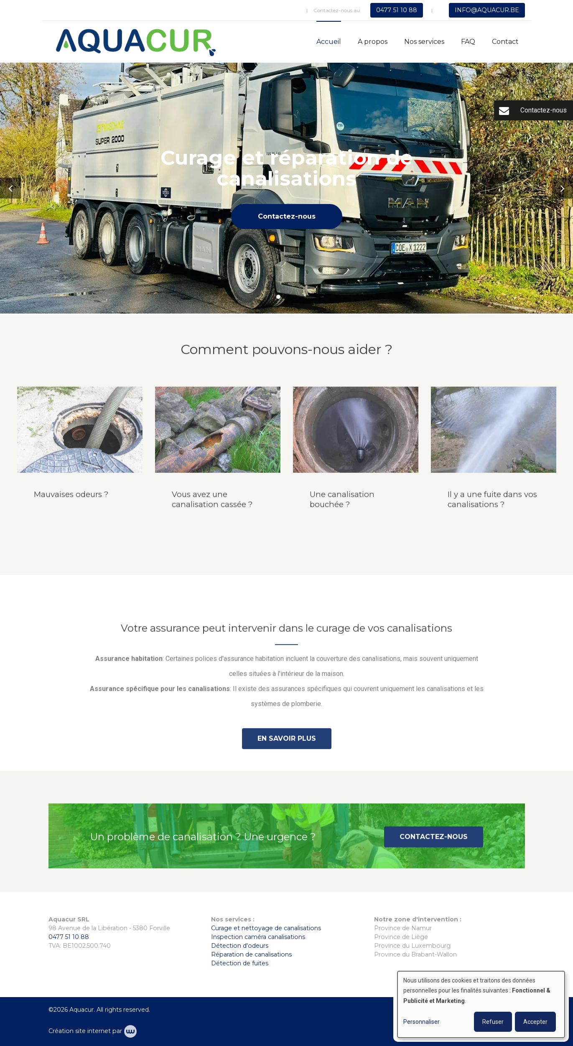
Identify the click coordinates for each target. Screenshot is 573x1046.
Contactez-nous (287, 216)
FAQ (468, 42)
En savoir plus (286, 742)
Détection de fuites (239, 963)
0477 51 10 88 (68, 937)
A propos (372, 42)
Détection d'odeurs (239, 945)
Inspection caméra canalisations (258, 937)
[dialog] (481, 1004)
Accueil (328, 42)
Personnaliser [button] (421, 1021)
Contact (505, 42)
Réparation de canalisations (251, 954)
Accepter (535, 1021)
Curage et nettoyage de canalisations (266, 928)
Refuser (493, 1021)
